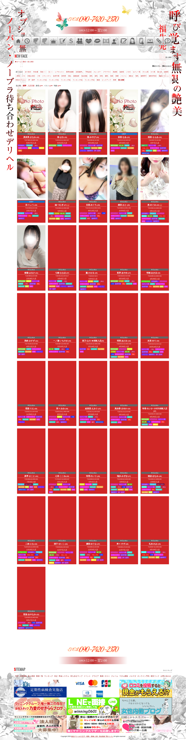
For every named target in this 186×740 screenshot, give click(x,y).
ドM (38, 76)
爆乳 (106, 76)
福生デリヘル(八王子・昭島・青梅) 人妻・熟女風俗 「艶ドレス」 (92, 736)
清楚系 (166, 72)
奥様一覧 (39, 676)
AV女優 (35, 72)
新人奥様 (121, 80)
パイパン (124, 76)
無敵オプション (164, 76)
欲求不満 (56, 76)
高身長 (115, 72)
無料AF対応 (153, 76)
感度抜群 (76, 76)
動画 (98, 80)
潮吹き (131, 76)
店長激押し (79, 72)
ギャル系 (145, 72)
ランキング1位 (42, 80)
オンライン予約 (143, 676)
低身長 (122, 72)
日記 (56, 676)
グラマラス (107, 72)
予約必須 (88, 72)
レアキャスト (59, 72)
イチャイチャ (46, 76)
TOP (17, 676)
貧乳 (96, 76)
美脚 (116, 76)
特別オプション (21, 80)
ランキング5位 (90, 80)
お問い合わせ (166, 676)
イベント (87, 676)
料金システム (64, 676)
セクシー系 (136, 72)
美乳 (91, 76)
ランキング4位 (78, 80)
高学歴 (63, 76)
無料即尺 (144, 76)
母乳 (136, 76)
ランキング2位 (54, 80)
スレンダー (97, 72)
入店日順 (31, 85)
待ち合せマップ (76, 676)
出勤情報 (23, 676)
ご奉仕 (18, 76)
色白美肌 (84, 76)
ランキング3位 (66, 80)
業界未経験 (70, 72)
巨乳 (101, 76)
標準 (24, 85)
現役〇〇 (43, 72)
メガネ (128, 72)
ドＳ (23, 76)
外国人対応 (31, 76)
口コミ (107, 676)
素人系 (159, 72)
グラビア (95, 676)
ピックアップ (106, 80)
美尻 (111, 76)
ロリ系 (153, 72)
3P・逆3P (31, 80)
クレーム (114, 676)
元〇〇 (50, 72)
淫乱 (69, 76)
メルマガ (132, 676)
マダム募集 (123, 676)
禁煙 (114, 80)
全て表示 (28, 72)
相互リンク (155, 676)
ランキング (48, 676)
